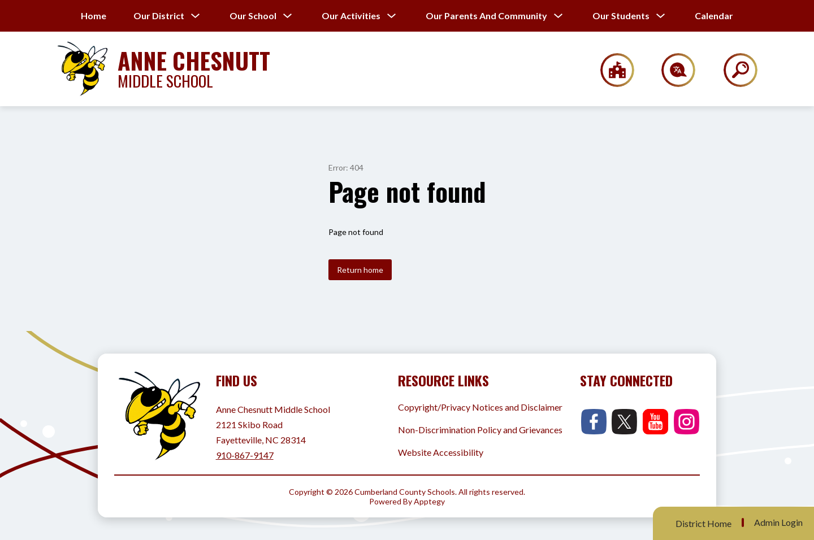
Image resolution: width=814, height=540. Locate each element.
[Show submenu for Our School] (253, 16)
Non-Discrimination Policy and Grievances (480, 429)
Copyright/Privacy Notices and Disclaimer (480, 407)
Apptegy (429, 501)
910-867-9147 (245, 455)
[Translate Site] (671, 70)
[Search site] (733, 70)
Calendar (714, 15)
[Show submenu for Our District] (158, 16)
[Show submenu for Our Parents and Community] (486, 16)
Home (93, 15)
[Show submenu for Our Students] (621, 16)
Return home (360, 270)
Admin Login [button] (778, 522)
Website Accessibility (440, 452)
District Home (703, 523)
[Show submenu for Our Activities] (351, 16)
